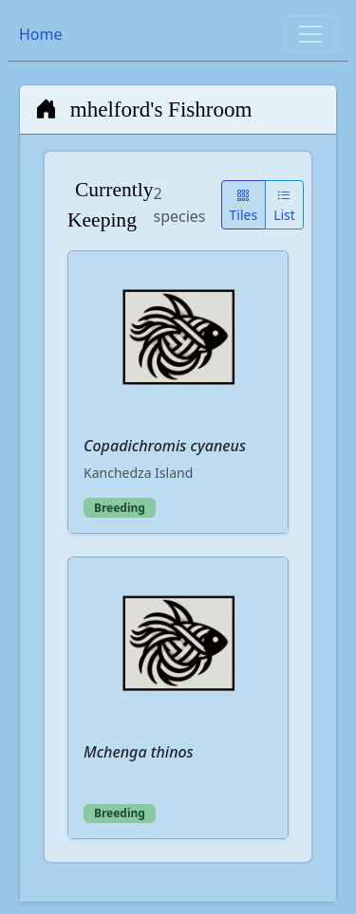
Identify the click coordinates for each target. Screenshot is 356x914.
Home (41, 34)
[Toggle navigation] (310, 34)
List (284, 205)
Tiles (244, 205)
